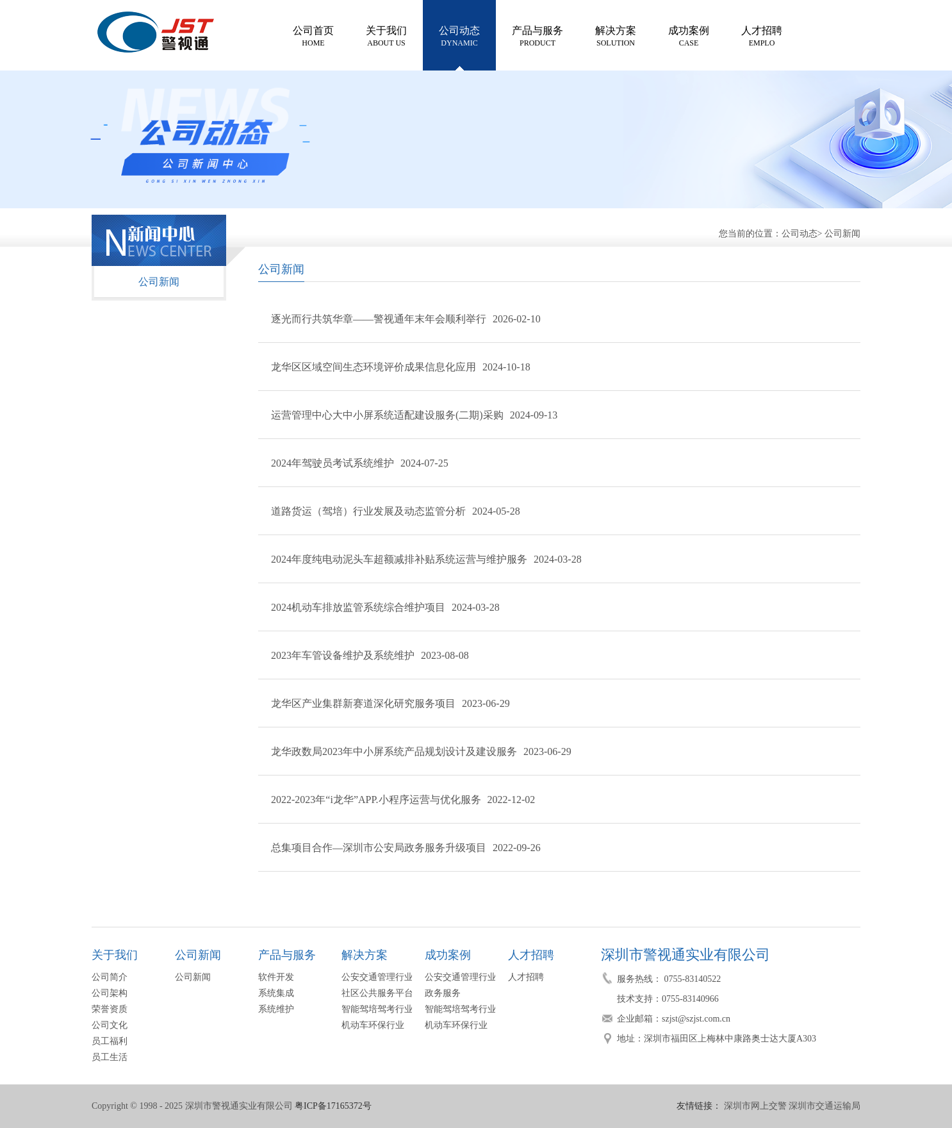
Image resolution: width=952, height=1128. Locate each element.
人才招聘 (526, 977)
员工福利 (109, 1041)
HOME (313, 34)
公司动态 (799, 233)
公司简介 (109, 977)
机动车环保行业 (372, 1025)
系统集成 (276, 993)
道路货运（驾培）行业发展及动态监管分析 (368, 511)
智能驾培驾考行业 (377, 1009)
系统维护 (276, 1009)
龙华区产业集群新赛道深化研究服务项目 (363, 703)
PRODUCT (537, 34)
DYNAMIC (459, 34)
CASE (688, 34)
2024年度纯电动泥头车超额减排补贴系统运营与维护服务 (399, 559)
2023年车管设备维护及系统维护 (342, 655)
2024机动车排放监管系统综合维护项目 (358, 607)
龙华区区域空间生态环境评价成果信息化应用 (373, 366)
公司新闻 (842, 233)
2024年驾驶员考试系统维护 (332, 463)
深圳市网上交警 (755, 1106)
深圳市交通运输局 (824, 1106)
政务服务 (443, 993)
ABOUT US (386, 34)
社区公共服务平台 (377, 993)
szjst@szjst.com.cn (696, 1019)
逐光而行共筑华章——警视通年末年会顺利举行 (378, 318)
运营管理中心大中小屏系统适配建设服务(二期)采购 (387, 415)
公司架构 (109, 993)
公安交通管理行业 (377, 977)
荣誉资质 (109, 1009)
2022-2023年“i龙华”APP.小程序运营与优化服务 (376, 799)
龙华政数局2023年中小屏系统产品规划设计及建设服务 (394, 751)
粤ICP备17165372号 (333, 1106)
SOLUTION (615, 34)
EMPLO (761, 34)
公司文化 (109, 1025)
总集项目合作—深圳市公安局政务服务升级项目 (378, 847)
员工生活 (109, 1057)
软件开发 (276, 977)
